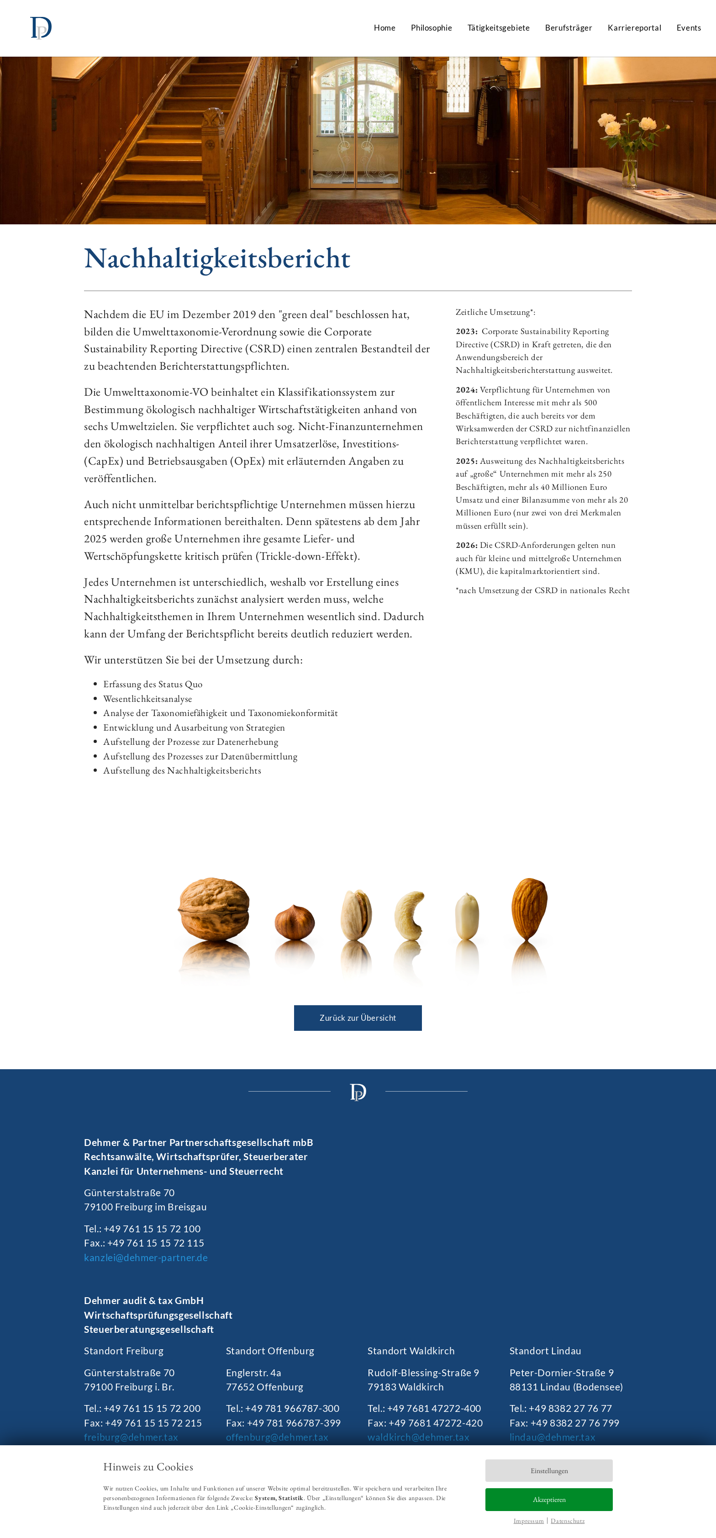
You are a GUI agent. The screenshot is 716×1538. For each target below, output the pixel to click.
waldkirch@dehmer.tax (419, 1437)
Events (689, 27)
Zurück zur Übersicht (358, 1018)
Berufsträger (569, 27)
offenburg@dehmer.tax (277, 1437)
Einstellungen (549, 1470)
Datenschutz (567, 1521)
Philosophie (431, 27)
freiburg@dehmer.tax (131, 1437)
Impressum (529, 1521)
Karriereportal (634, 27)
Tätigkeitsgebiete (499, 27)
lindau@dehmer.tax (553, 1437)
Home (385, 27)
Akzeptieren (549, 1499)
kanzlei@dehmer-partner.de (146, 1257)
